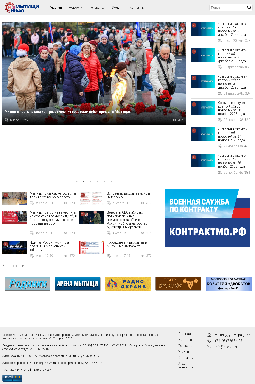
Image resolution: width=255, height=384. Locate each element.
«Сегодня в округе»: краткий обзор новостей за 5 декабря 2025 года (232, 29)
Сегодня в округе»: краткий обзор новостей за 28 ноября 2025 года (232, 108)
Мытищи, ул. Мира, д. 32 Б (234, 335)
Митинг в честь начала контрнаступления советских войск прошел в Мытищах (68, 112)
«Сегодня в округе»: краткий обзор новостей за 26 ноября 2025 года (232, 161)
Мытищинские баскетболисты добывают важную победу (53, 195)
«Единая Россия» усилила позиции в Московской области (49, 246)
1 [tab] (77, 181)
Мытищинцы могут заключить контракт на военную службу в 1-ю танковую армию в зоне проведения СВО (53, 218)
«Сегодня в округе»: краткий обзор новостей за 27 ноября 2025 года (232, 134)
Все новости (13, 265)
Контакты (136, 7)
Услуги (117, 7)
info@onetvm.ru (46, 363)
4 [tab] (97, 181)
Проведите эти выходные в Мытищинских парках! (127, 244)
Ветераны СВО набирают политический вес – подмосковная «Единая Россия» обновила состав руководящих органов (127, 220)
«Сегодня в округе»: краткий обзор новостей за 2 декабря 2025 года (232, 55)
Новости (75, 7)
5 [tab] (104, 181)
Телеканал (97, 7)
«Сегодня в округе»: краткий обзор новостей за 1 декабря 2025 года (232, 82)
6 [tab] (111, 181)
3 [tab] (90, 181)
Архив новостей (185, 365)
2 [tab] (83, 181)
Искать (249, 7)
